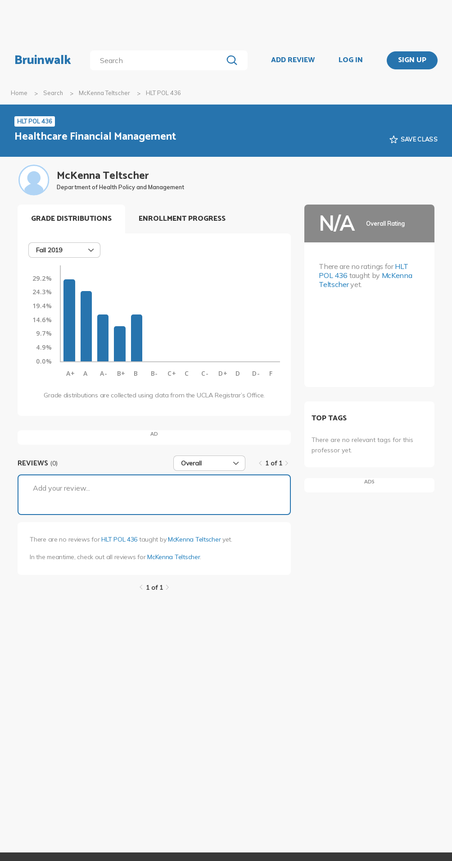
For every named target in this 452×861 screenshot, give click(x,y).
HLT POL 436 (119, 539)
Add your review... (61, 487)
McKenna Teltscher (104, 92)
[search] (158, 60)
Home (19, 92)
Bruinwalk (42, 60)
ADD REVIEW (293, 60)
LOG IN (351, 60)
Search (53, 92)
